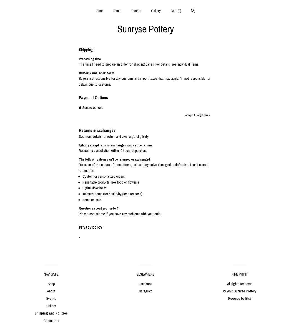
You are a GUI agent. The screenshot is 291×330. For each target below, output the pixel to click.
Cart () (176, 10)
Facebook (145, 283)
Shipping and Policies (51, 313)
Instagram (145, 291)
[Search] (193, 11)
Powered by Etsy (239, 298)
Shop (99, 10)
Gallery (156, 10)
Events (136, 10)
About (117, 10)
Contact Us (51, 320)
